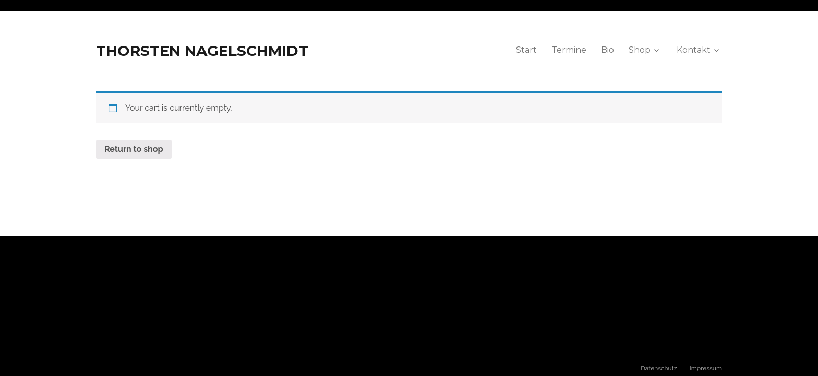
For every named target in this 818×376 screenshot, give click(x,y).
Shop (640, 50)
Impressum (706, 368)
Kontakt (694, 50)
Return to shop (133, 149)
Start (526, 50)
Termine (568, 50)
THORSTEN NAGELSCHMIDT (202, 51)
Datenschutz (659, 368)
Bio (607, 50)
